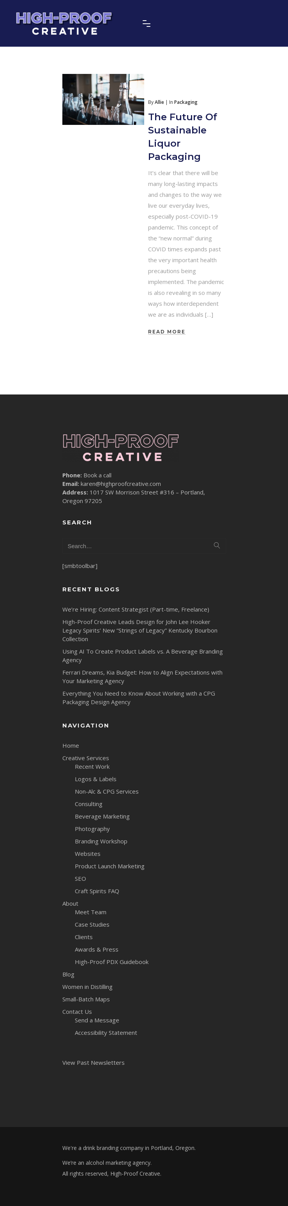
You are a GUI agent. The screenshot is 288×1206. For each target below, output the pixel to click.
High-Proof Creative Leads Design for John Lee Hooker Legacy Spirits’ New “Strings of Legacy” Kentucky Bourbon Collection (139, 630)
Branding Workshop (101, 841)
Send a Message (97, 1020)
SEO (80, 878)
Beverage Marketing (102, 816)
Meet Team (90, 912)
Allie (159, 102)
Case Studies (92, 924)
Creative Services (85, 758)
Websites (88, 853)
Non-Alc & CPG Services (107, 791)
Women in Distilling (87, 986)
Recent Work (92, 766)
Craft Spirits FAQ (97, 891)
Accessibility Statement (106, 1032)
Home (70, 745)
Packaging (186, 102)
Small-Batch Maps (86, 999)
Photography (92, 829)
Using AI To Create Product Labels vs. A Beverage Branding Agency (142, 655)
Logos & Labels (96, 779)
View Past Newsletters (93, 1062)
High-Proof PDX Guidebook (111, 962)
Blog (68, 974)
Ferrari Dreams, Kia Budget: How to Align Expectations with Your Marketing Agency (142, 676)
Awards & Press (96, 949)
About (70, 903)
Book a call (97, 475)
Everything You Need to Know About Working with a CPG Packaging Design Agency (138, 697)
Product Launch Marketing (110, 866)
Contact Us (77, 1011)
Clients (84, 937)
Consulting (88, 804)
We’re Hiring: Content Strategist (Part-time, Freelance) (135, 609)
